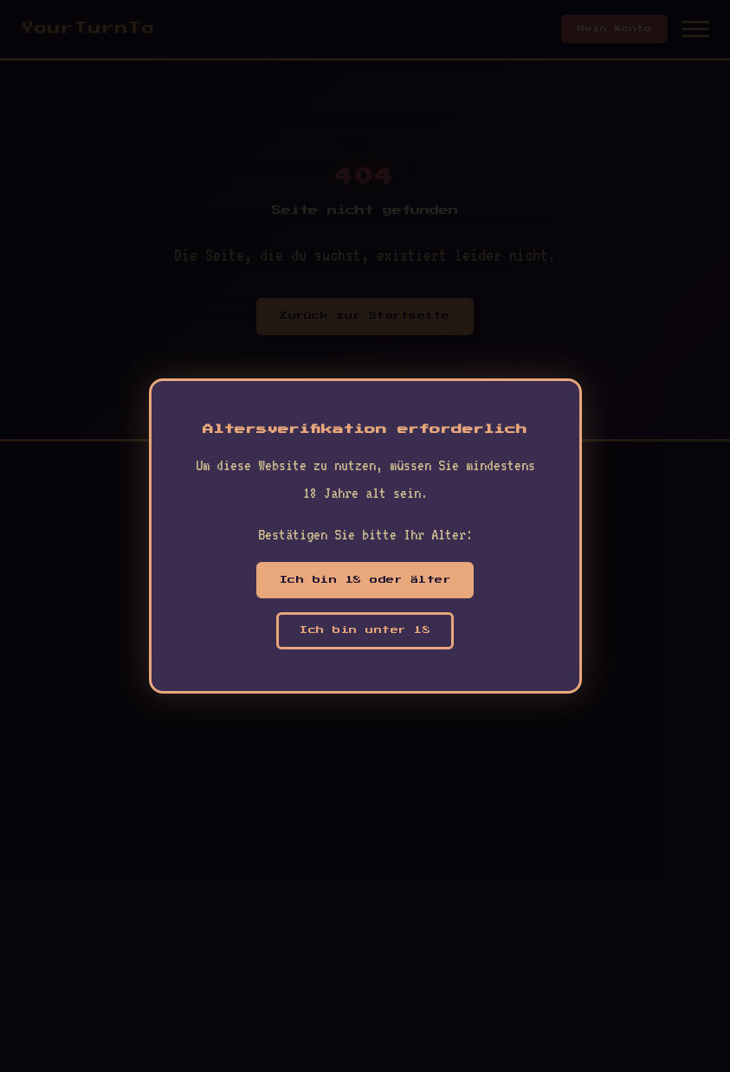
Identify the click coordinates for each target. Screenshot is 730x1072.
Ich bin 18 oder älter (365, 580)
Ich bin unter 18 (365, 630)
